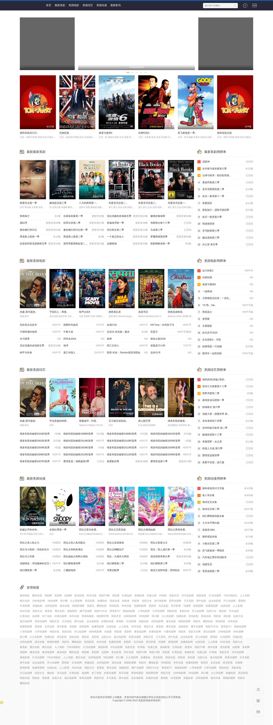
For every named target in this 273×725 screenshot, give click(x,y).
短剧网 (68, 595)
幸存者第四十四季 (225, 421)
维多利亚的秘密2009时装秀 (170, 447)
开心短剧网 (198, 611)
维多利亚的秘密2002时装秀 (40, 441)
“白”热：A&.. (225, 305)
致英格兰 (40, 216)
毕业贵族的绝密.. (58, 420)
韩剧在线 (172, 611)
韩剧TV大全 (100, 611)
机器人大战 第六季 (225, 448)
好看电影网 (155, 631)
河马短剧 (234, 611)
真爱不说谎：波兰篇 (225, 462)
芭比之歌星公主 (170, 543)
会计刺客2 (225, 270)
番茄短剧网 (140, 631)
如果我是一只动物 (225, 346)
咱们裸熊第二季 (127, 563)
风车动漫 (91, 595)
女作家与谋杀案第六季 (225, 168)
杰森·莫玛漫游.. (28, 311)
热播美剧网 (212, 605)
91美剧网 (25, 605)
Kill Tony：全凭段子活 (170, 325)
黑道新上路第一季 (40, 236)
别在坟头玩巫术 (40, 325)
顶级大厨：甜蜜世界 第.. (225, 414)
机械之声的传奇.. (29, 529)
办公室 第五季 (225, 244)
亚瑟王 (170, 332)
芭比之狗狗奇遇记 (83, 549)
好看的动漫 (107, 621)
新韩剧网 (198, 605)
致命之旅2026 (170, 339)
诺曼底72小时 (170, 345)
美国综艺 (88, 5)
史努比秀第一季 (58, 529)
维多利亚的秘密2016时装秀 (127, 441)
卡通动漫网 (170, 631)
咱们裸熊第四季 (83, 563)
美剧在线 (184, 611)
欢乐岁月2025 (225, 333)
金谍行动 (127, 325)
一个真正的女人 (127, 236)
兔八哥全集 (225, 495)
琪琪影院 (114, 605)
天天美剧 (189, 600)
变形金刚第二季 (225, 571)
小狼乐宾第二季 (225, 543)
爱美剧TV (115, 611)
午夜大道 (83, 332)
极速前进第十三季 (225, 434)
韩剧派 (182, 631)
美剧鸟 (90, 605)
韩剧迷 (125, 600)
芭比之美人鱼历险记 (83, 543)
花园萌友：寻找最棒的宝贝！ (40, 563)
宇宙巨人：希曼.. (58, 311)
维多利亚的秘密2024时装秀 (40, 434)
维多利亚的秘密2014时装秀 (83, 441)
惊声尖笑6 (84, 311)
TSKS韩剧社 (230, 595)
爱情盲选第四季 (225, 455)
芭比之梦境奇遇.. (177, 529)
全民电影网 (51, 605)
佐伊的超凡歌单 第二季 (225, 428)
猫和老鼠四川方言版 (225, 488)
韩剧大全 (37, 611)
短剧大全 (147, 600)
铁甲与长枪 (40, 352)
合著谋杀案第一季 (83, 216)
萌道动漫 (114, 600)
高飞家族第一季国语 (225, 550)
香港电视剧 (88, 616)
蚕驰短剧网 (129, 611)
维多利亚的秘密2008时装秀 (170, 454)
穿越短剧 (37, 605)
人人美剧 (245, 595)
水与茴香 (40, 339)
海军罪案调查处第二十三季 (83, 243)
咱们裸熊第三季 (170, 563)
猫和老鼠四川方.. (29, 132)
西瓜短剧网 (209, 631)
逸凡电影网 (160, 600)
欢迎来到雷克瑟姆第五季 (40, 243)
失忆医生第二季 (127, 230)
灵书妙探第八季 (225, 231)
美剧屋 (135, 600)
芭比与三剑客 (40, 556)
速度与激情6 (105, 132)
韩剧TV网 (104, 595)
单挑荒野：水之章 (225, 441)
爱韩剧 (241, 600)
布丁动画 (47, 616)
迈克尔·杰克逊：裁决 (127, 332)
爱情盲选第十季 (170, 461)
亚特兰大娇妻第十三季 (225, 386)
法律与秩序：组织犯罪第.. (225, 175)
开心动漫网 (229, 600)
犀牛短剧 (201, 600)
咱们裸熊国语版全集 (225, 516)
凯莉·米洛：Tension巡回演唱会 (127, 352)
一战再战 (225, 291)
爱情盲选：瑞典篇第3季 (83, 461)
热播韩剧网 (140, 605)
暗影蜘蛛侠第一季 (170, 243)
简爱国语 (225, 203)
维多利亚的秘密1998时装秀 (83, 434)
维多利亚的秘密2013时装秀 (127, 447)
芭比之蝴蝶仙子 (127, 549)
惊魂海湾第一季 (127, 223)
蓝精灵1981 (225, 530)
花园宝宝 (225, 564)
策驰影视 (139, 595)
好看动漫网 (60, 616)
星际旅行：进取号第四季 (225, 210)
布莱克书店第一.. (177, 203)
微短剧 (222, 611)
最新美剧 (60, 5)
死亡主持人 (127, 345)
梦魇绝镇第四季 (170, 236)
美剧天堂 (174, 595)
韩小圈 (64, 600)
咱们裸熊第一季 (40, 570)
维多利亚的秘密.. (177, 420)
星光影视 (79, 595)
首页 (48, 5)
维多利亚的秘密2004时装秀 (40, 447)
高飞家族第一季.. (187, 132)
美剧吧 (127, 631)
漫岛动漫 (64, 605)
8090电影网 (95, 631)
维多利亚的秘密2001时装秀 (170, 434)
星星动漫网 (175, 600)
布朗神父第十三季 (170, 223)
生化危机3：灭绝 (225, 339)
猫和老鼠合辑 (224, 132)
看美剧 (48, 611)
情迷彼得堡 (225, 224)
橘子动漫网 (86, 611)
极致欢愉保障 (170, 216)
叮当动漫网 (215, 595)
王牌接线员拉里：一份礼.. (225, 298)
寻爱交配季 (127, 570)
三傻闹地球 (83, 570)
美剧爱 (115, 595)
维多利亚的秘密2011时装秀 (127, 454)
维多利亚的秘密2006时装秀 (40, 454)
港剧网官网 (102, 616)
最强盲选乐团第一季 (225, 400)
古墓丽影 (225, 326)
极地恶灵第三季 (58, 203)
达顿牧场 (127, 243)
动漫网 (187, 605)
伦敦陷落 (64, 132)
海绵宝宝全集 (225, 502)
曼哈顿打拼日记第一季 (83, 230)
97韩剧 (163, 595)
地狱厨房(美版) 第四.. (225, 379)
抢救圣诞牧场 (175, 311)
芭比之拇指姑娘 (146, 529)
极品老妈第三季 (225, 238)
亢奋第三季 (170, 230)
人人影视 (238, 605)
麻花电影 (25, 595)
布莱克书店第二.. (118, 203)
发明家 (225, 319)
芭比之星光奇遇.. (88, 529)
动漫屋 (108, 631)
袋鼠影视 (201, 595)
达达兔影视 (215, 600)
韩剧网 (48, 595)
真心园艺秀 (144, 420)
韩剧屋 (118, 631)
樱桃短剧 (102, 605)
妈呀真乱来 (115, 311)
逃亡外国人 (83, 352)
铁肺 (127, 339)
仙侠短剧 (225, 605)
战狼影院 (72, 611)
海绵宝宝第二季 (225, 509)
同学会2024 (83, 339)
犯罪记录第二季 (83, 223)
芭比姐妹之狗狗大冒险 (83, 556)
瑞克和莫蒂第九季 (170, 556)
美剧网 (58, 595)
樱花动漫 (37, 595)
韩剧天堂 (116, 616)
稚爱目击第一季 (28, 203)
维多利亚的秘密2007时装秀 (40, 461)
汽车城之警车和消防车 (225, 557)
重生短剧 (60, 611)
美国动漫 (101, 5)
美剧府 (152, 605)
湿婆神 (225, 162)
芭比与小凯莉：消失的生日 (40, 549)
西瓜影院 (90, 600)
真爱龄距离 (127, 461)
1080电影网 (38, 600)
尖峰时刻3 (143, 132)
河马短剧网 (188, 595)
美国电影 (74, 5)
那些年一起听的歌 (225, 353)
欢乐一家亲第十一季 (225, 196)
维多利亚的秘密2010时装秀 (83, 454)
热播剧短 (102, 600)
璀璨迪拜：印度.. (88, 420)
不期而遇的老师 (40, 332)
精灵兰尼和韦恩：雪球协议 (170, 570)
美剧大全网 (194, 631)
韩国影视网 (78, 605)
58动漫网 (53, 600)
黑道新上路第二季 (83, 236)
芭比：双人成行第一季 (170, 549)
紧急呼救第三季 (225, 182)
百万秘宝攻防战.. (118, 420)
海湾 (83, 345)
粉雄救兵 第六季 (225, 407)
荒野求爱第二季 (225, 393)
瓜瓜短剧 (163, 605)
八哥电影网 (144, 611)
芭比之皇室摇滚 (127, 543)
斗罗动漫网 (158, 611)
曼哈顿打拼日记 (40, 230)
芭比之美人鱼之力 (40, 543)
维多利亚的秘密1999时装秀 (127, 434)
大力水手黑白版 (225, 523)
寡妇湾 (40, 223)
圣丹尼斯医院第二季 (225, 189)
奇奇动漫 (126, 605)
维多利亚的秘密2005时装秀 (170, 441)
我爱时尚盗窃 (83, 325)
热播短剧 (181, 616)
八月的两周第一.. (88, 203)
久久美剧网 (76, 600)
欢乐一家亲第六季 (225, 217)
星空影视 (176, 605)
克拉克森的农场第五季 (127, 216)
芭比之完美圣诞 (117, 529)
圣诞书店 (143, 311)
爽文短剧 (25, 600)
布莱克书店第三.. (147, 203)
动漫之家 (152, 595)
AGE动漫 (25, 611)
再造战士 (225, 312)
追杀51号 (170, 352)
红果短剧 (127, 595)
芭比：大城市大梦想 (127, 556)
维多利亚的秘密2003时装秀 (83, 447)
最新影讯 (115, 5)
